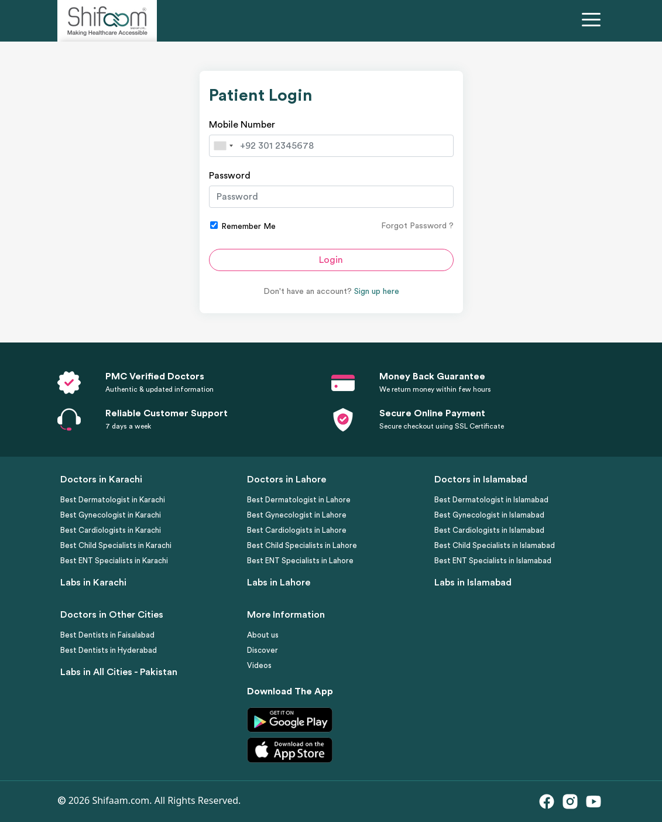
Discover (262, 650)
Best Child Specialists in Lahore (302, 545)
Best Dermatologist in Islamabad (491, 500)
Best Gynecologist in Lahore (297, 515)
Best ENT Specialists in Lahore (300, 560)
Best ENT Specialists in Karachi (114, 560)
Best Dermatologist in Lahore (299, 500)
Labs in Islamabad (473, 582)
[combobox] (223, 145)
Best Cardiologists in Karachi (110, 530)
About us (263, 635)
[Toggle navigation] (593, 21)
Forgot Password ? (417, 226)
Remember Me (243, 226)
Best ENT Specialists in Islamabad (492, 560)
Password (230, 175)
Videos (259, 665)
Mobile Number (242, 124)
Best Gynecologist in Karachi (110, 515)
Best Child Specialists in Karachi (115, 545)
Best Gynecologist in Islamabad (489, 515)
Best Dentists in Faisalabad (107, 635)
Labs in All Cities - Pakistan (118, 672)
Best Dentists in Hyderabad (108, 650)
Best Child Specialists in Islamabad (494, 545)
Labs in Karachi (93, 582)
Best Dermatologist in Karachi (112, 500)
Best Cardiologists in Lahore (297, 530)
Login (331, 260)
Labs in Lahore (278, 582)
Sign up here (376, 291)
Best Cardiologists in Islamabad (489, 530)
